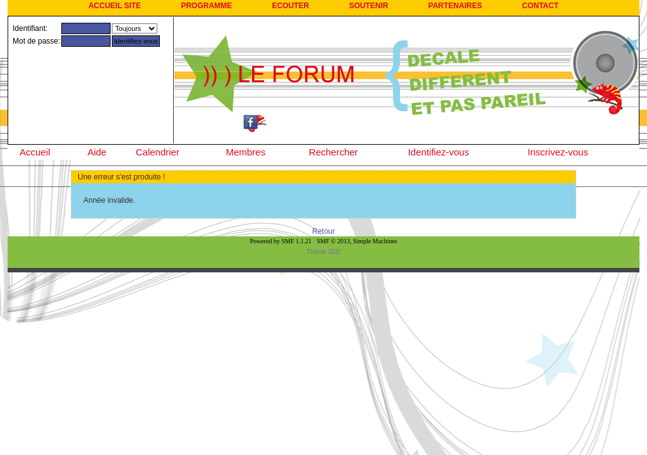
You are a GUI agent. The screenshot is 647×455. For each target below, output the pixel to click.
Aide (96, 152)
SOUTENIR (368, 5)
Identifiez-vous (438, 152)
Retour (323, 231)
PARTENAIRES (455, 5)
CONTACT (540, 5)
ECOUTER (290, 5)
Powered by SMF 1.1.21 (281, 241)
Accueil (35, 152)
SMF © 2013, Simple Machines (357, 241)
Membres (245, 152)
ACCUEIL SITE (114, 5)
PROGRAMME (206, 5)
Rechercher (333, 152)
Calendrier (157, 152)
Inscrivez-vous (558, 152)
